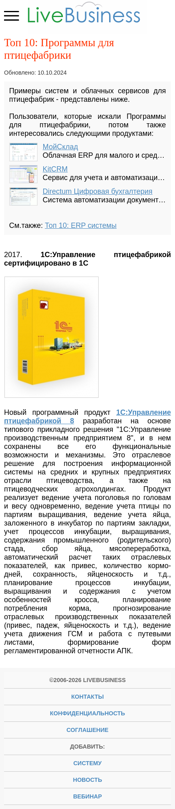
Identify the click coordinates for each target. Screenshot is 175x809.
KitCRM (55, 169)
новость (87, 780)
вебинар (87, 796)
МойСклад (60, 147)
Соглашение (88, 730)
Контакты (87, 696)
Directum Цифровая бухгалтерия (98, 191)
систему (87, 763)
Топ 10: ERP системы (80, 225)
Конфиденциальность (87, 713)
